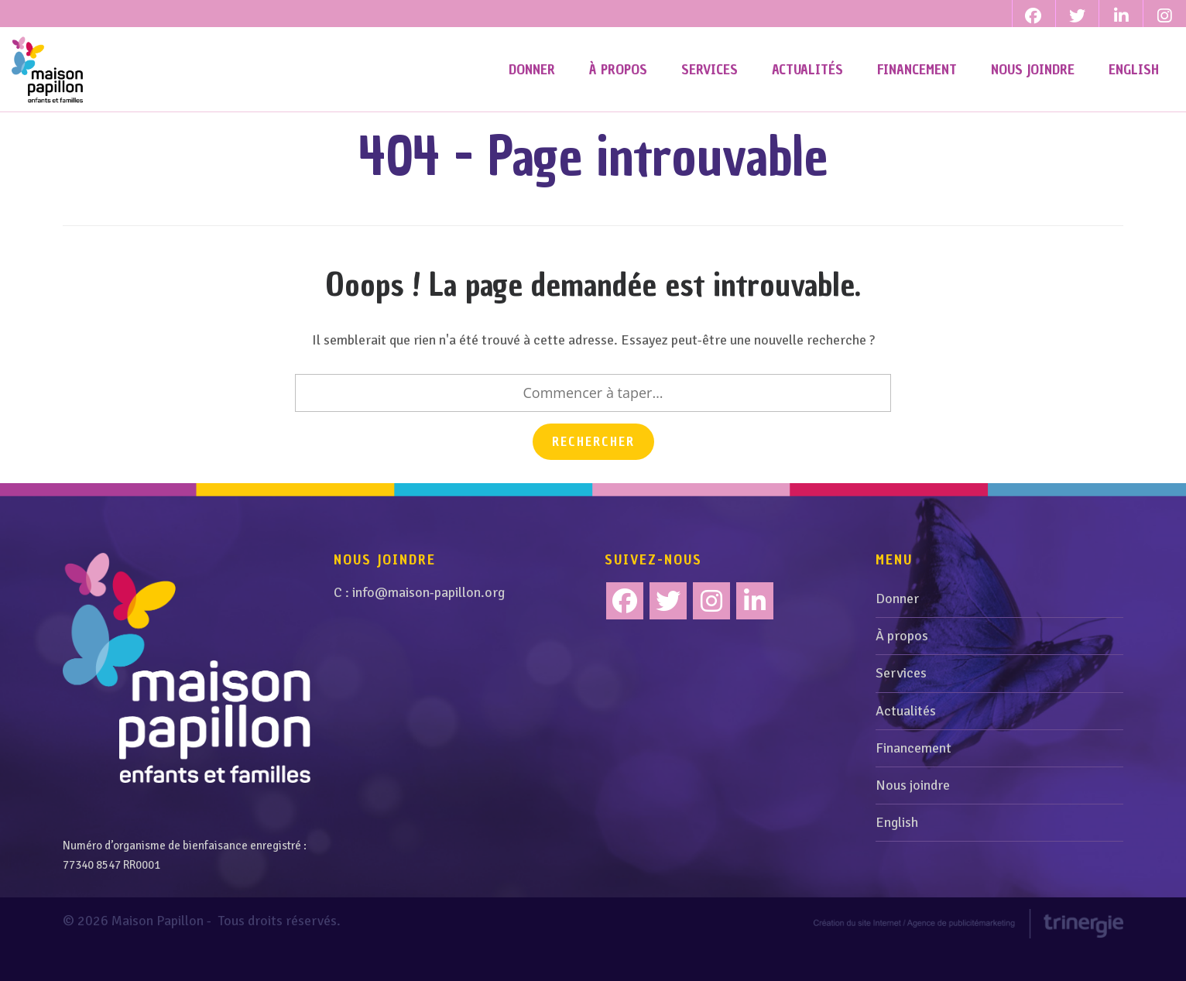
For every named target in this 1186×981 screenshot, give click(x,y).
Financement (913, 778)
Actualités (906, 740)
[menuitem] (1133, 69)
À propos (902, 666)
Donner (897, 629)
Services (901, 703)
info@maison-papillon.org (428, 623)
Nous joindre (913, 816)
